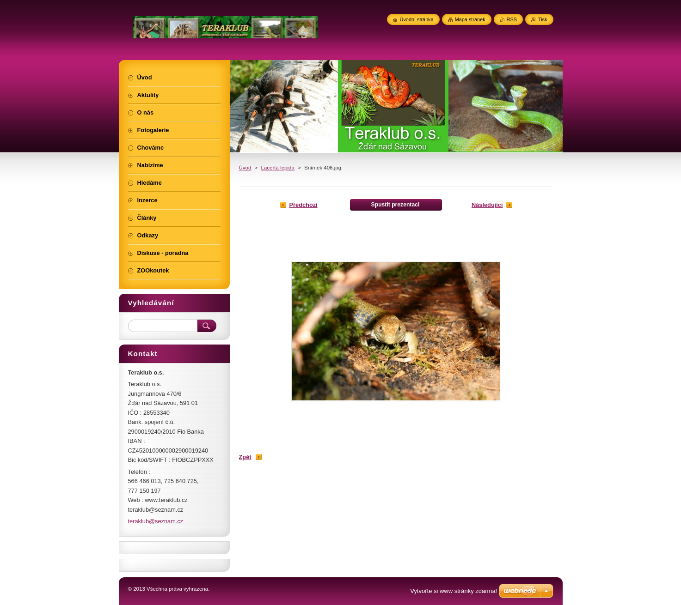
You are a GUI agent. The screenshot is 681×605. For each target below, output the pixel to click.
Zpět (245, 457)
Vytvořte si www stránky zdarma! (453, 590)
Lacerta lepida (277, 167)
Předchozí (303, 204)
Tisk (542, 19)
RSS (512, 19)
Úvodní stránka (417, 19)
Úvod (245, 167)
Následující (487, 204)
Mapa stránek (470, 19)
